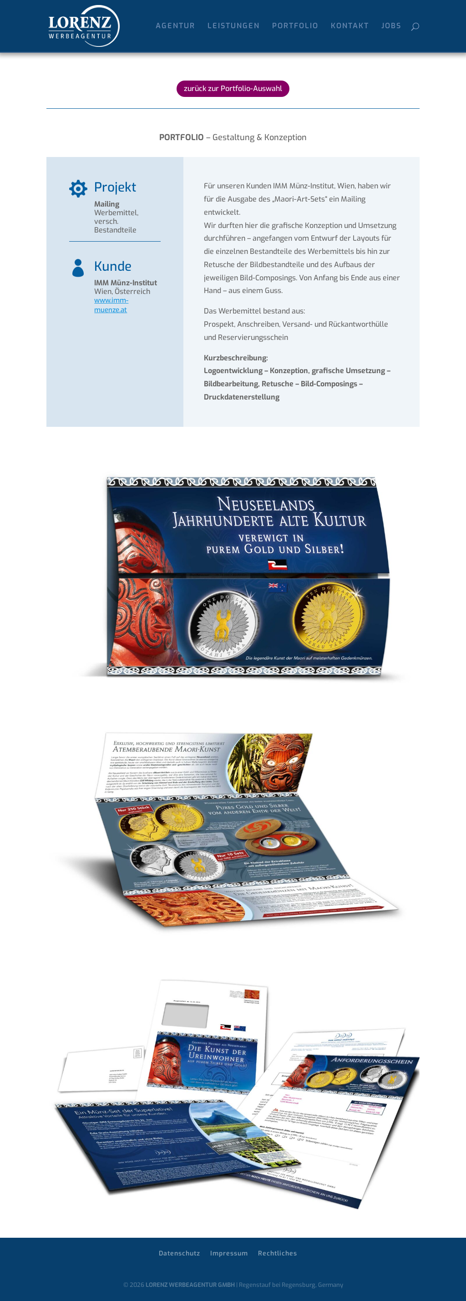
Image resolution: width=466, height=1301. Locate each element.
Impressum (229, 1253)
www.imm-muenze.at (111, 305)
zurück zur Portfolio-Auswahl (233, 88)
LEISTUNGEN (234, 26)
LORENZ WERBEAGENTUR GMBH (190, 1285)
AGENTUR (175, 26)
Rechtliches (277, 1253)
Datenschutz (179, 1253)
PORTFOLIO (295, 26)
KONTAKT (350, 26)
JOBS (391, 26)
